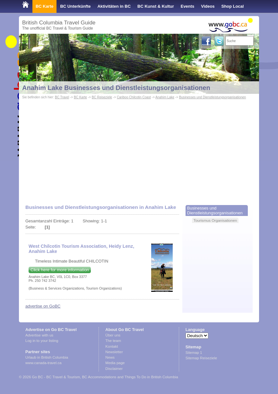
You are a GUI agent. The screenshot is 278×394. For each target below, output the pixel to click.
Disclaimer (114, 369)
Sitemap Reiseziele (201, 358)
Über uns (112, 335)
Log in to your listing (41, 341)
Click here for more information (59, 269)
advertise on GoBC (42, 306)
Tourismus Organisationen (215, 220)
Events (187, 6)
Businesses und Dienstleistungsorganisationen (212, 97)
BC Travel (62, 97)
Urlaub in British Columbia (46, 357)
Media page (115, 363)
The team (113, 341)
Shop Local (233, 6)
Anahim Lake (164, 97)
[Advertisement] (139, 149)
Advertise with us (39, 335)
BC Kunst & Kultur (155, 6)
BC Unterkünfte (75, 6)
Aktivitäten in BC (114, 6)
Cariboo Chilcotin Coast (134, 97)
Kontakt (111, 346)
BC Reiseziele (102, 97)
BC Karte (44, 6)
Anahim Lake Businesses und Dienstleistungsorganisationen (116, 87)
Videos (207, 6)
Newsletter (114, 352)
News (110, 357)
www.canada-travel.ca (43, 363)
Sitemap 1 (194, 352)
